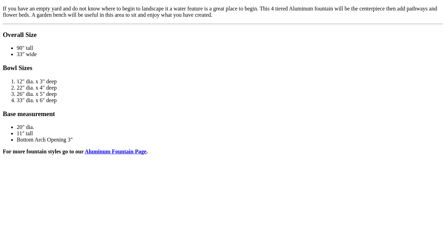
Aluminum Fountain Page (115, 151)
